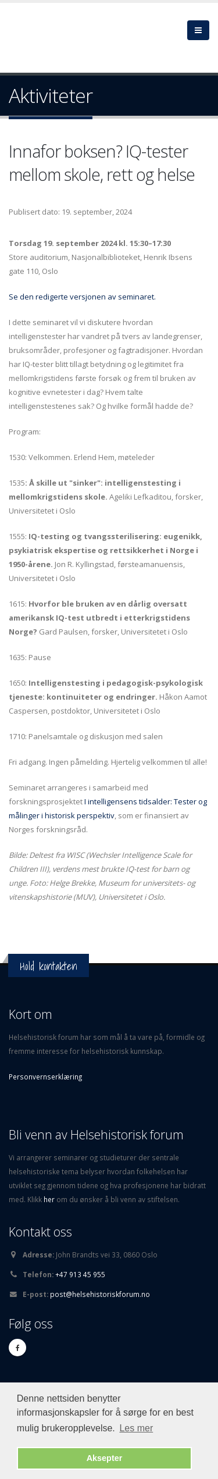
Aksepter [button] (105, 1458)
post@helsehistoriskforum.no (100, 1294)
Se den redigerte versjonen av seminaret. (82, 296)
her (50, 1199)
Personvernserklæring (45, 1076)
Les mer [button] (136, 1428)
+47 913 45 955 (80, 1274)
